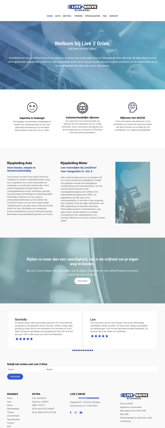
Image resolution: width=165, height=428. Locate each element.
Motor (66, 16)
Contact (113, 16)
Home (50, 16)
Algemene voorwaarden (131, 407)
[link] (67, 15)
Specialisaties (92, 16)
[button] (82, 281)
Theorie (78, 16)
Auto (57, 16)
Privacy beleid (126, 403)
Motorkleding (13, 409)
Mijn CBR (124, 414)
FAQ (105, 16)
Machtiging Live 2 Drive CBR (133, 410)
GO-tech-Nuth (13, 416)
